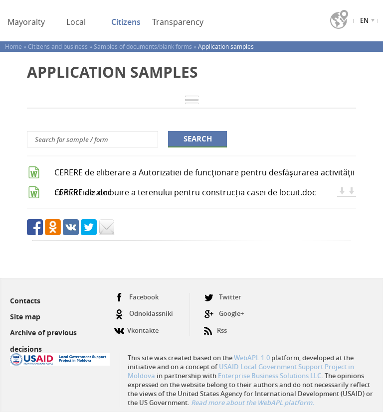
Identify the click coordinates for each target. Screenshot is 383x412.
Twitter (222, 297)
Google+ (224, 313)
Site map (25, 316)
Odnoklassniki (143, 313)
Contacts (25, 300)
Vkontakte (136, 326)
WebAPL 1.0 (252, 357)
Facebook (136, 297)
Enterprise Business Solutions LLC (269, 375)
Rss (215, 326)
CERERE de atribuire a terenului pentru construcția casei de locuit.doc (185, 192)
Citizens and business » (61, 46)
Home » (16, 46)
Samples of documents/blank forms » (146, 46)
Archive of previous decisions (43, 340)
